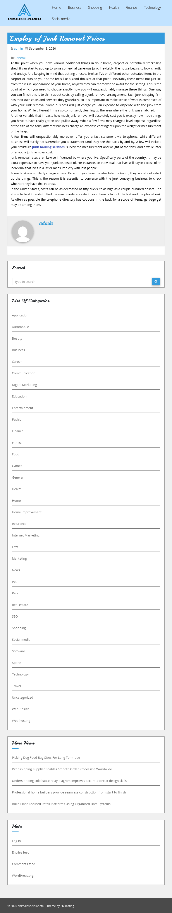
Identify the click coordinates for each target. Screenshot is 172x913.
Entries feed (20, 852)
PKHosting (67, 906)
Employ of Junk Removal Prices (57, 38)
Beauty (16, 338)
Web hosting (20, 721)
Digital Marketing (23, 385)
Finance (131, 7)
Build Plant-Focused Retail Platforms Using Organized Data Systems (60, 804)
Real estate (19, 605)
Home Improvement (26, 512)
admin (19, 48)
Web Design (20, 709)
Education (18, 396)
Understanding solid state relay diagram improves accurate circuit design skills (68, 781)
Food (15, 454)
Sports (16, 663)
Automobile (19, 327)
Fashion (17, 419)
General (20, 58)
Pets (14, 593)
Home (56, 7)
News (15, 570)
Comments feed (23, 864)
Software (17, 651)
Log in (15, 841)
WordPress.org (22, 875)
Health (114, 7)
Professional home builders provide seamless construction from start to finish (68, 792)
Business (74, 7)
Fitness (16, 443)
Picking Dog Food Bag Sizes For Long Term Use (45, 757)
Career (16, 361)
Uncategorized (22, 697)
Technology (152, 7)
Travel (15, 686)
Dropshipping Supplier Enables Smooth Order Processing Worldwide (61, 769)
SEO (14, 616)
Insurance (18, 524)
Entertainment (22, 408)
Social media (61, 18)
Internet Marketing (25, 535)
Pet (13, 582)
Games (16, 466)
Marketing (18, 558)
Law (14, 547)
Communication (23, 373)
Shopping (95, 7)
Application (19, 315)
